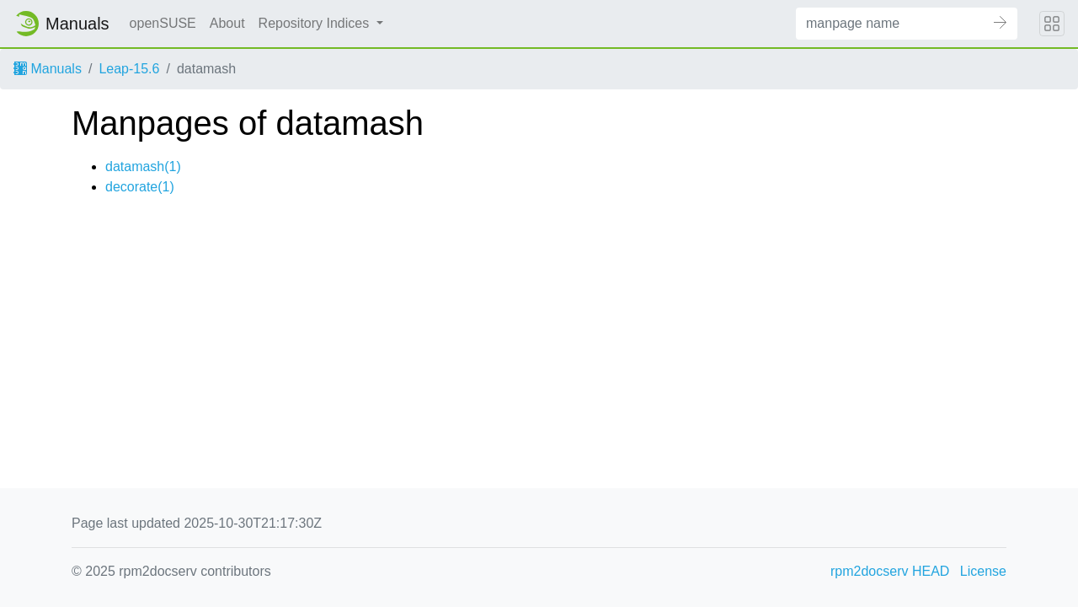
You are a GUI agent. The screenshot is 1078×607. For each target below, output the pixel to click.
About (227, 23)
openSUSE (163, 23)
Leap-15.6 (129, 69)
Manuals (47, 69)
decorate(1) (139, 187)
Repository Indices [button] (316, 23)
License (983, 571)
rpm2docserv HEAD (889, 571)
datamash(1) (143, 166)
